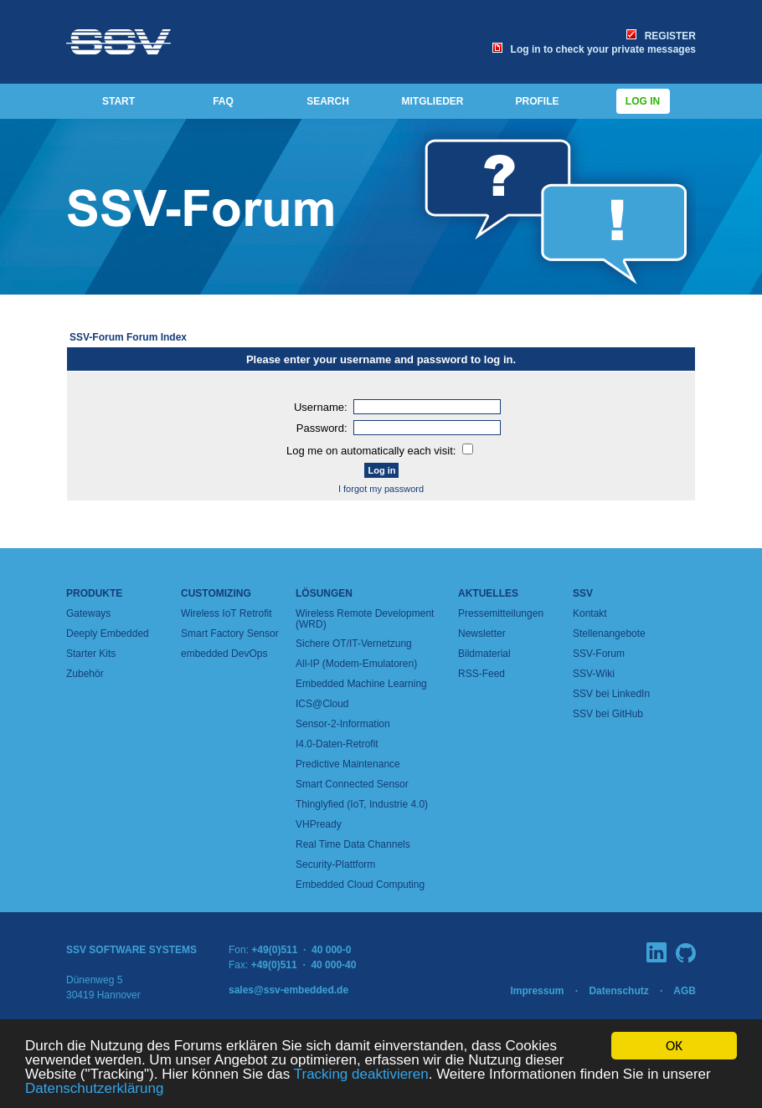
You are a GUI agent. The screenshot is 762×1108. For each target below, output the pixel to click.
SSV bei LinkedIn (611, 694)
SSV (583, 593)
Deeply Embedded (107, 633)
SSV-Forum (599, 653)
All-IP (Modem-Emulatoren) (356, 663)
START (118, 101)
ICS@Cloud (322, 704)
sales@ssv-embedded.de (288, 990)
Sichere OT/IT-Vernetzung (354, 643)
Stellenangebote (609, 633)
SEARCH (327, 101)
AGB (684, 991)
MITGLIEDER (433, 101)
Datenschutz (618, 991)
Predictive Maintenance (348, 764)
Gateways (88, 613)
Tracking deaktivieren (361, 1075)
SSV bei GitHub (608, 714)
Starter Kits (91, 653)
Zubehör (85, 674)
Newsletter (482, 633)
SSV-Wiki (594, 674)
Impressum (537, 991)
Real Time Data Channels (353, 844)
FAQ (223, 101)
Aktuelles (488, 593)
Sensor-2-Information (343, 724)
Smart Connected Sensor (352, 784)
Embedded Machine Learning (361, 684)
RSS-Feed (481, 674)
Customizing (216, 593)
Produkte (94, 593)
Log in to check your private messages (594, 49)
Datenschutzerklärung (94, 1089)
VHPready (319, 824)
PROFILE (537, 101)
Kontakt (590, 613)
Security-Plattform (335, 864)
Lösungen (324, 593)
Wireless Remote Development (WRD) (365, 619)
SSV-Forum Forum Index (128, 337)
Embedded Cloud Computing (360, 884)
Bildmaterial (484, 653)
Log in (643, 101)
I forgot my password (381, 489)
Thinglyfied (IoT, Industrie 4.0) (362, 804)
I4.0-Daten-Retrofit (337, 744)
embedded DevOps (224, 653)
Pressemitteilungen (500, 613)
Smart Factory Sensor (230, 633)
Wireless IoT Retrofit (226, 613)
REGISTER (661, 36)
